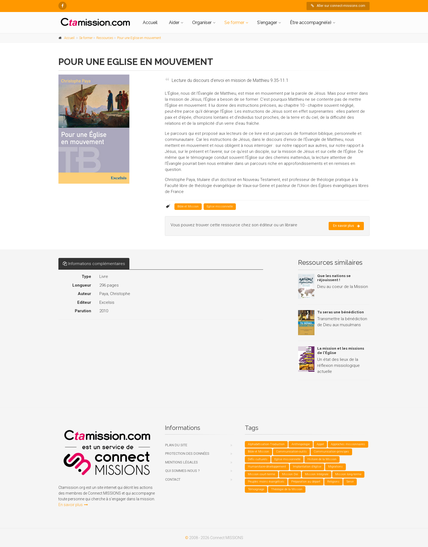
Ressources (104, 38)
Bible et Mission (188, 206)
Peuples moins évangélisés (266, 481)
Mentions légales (181, 462)
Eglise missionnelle (220, 206)
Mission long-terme (348, 474)
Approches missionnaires (348, 444)
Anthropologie (301, 444)
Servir (350, 481)
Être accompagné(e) (310, 22)
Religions (333, 481)
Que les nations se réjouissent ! (334, 278)
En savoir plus (346, 226)
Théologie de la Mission (286, 489)
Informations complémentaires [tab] (94, 263)
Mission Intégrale (316, 474)
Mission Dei (290, 474)
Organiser (202, 22)
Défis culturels (258, 459)
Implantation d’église (307, 466)
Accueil (150, 22)
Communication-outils (291, 451)
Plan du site (176, 445)
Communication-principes (331, 451)
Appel (320, 444)
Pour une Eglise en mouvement (139, 38)
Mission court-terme (261, 474)
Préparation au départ (305, 481)
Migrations (335, 466)
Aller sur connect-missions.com (338, 6)
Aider (174, 22)
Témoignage (256, 489)
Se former (234, 22)
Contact (172, 479)
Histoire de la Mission (322, 459)
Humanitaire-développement (267, 466)
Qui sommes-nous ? (182, 471)
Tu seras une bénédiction (340, 312)
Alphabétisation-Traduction (266, 444)
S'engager (267, 22)
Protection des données (187, 453)
